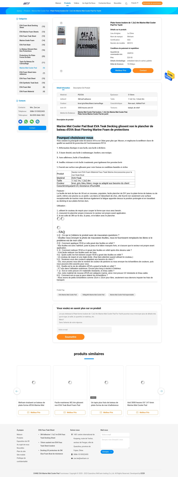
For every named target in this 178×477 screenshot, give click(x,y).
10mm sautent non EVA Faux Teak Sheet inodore (51, 444)
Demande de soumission (152, 3)
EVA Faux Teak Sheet (32, 78)
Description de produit (81, 88)
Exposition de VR (23, 441)
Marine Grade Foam (32, 40)
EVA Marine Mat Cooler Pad (68, 295)
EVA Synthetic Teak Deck (32, 83)
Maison (19, 434)
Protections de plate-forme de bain (32, 56)
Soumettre (70, 336)
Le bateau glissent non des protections (32, 50)
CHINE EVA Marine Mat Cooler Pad (46, 473)
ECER (143, 473)
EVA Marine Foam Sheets (32, 32)
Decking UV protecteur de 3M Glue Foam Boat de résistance (51, 452)
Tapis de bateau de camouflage (32, 63)
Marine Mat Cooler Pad (32, 68)
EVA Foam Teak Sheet (32, 36)
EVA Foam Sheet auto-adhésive (32, 73)
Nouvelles (20, 448)
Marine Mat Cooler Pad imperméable (122, 295)
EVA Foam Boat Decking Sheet (32, 26)
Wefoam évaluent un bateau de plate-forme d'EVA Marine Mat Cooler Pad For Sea (31, 405)
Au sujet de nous (23, 445)
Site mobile (21, 455)
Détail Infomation (63, 88)
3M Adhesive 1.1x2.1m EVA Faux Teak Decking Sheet (52, 436)
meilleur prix (120, 70)
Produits (20, 438)
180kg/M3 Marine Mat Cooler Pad (93, 295)
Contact (32, 128)
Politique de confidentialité (22, 459)
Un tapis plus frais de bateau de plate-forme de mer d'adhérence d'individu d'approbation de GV (105, 405)
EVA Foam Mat (32, 87)
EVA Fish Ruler (32, 45)
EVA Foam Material (32, 91)
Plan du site (21, 451)
